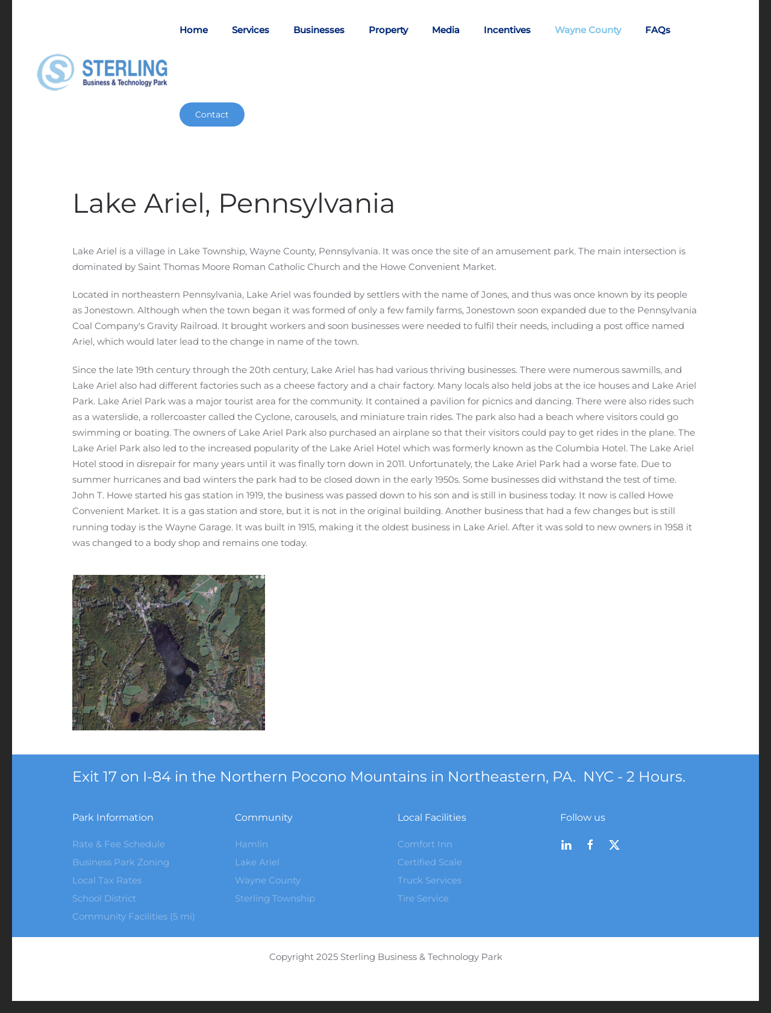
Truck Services (429, 880)
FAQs (657, 30)
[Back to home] (107, 72)
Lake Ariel (257, 862)
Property (388, 30)
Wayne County (588, 30)
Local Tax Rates (107, 880)
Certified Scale (430, 862)
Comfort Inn (425, 844)
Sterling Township (275, 898)
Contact (212, 114)
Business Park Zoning (120, 862)
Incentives (507, 30)
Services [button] (250, 30)
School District (104, 898)
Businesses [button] (319, 30)
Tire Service (423, 898)
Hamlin (251, 844)
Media (446, 30)
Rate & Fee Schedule (118, 844)
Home (193, 30)
